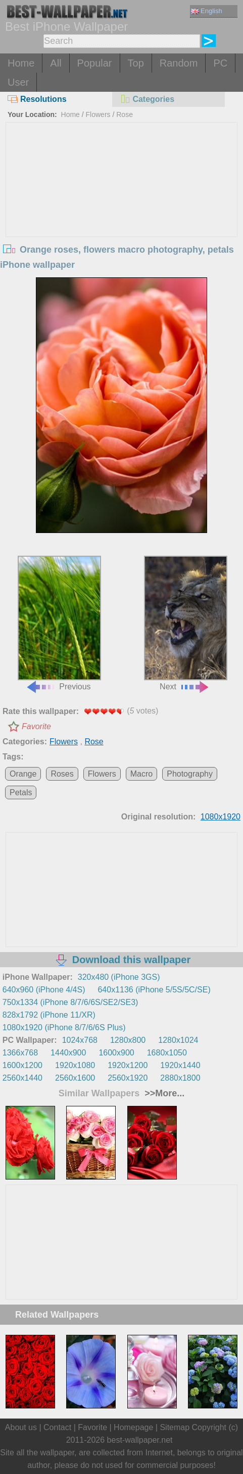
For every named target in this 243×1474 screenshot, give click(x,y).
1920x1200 (128, 1065)
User (18, 82)
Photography (190, 774)
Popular (94, 63)
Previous (60, 623)
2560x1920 (128, 1078)
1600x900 (116, 1052)
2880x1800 (180, 1078)
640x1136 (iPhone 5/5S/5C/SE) (154, 989)
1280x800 (127, 1040)
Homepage (133, 1427)
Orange (23, 774)
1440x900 (68, 1052)
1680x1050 (167, 1052)
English (206, 11)
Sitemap (174, 1427)
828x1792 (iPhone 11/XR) (49, 1015)
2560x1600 (75, 1078)
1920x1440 (180, 1065)
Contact (57, 1427)
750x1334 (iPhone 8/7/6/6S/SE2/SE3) (70, 1002)
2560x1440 (22, 1078)
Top (136, 63)
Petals (21, 792)
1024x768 (80, 1040)
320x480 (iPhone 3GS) (119, 977)
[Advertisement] (121, 198)
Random (179, 63)
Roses (62, 774)
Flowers (98, 114)
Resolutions (37, 99)
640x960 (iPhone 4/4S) (44, 989)
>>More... (163, 1093)
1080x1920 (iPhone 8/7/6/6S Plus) (64, 1027)
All (55, 63)
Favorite (36, 726)
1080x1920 (220, 816)
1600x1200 (22, 1065)
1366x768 (20, 1052)
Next (186, 623)
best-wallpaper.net (140, 1440)
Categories (147, 99)
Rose (124, 114)
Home (21, 63)
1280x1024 (178, 1040)
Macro (141, 774)
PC (220, 63)
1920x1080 (75, 1065)
